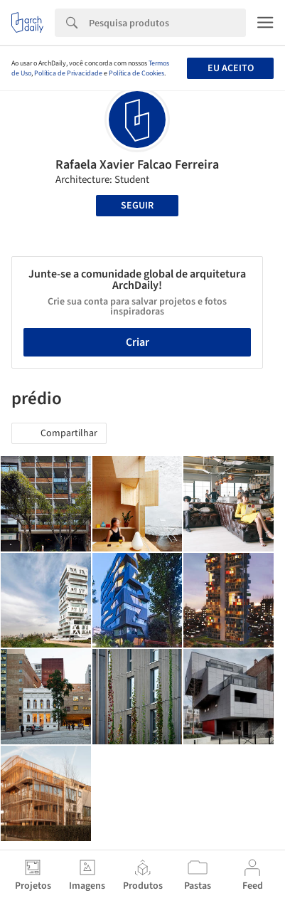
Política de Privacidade (68, 73)
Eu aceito (231, 68)
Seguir (137, 206)
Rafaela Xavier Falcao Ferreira (137, 165)
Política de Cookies (136, 73)
